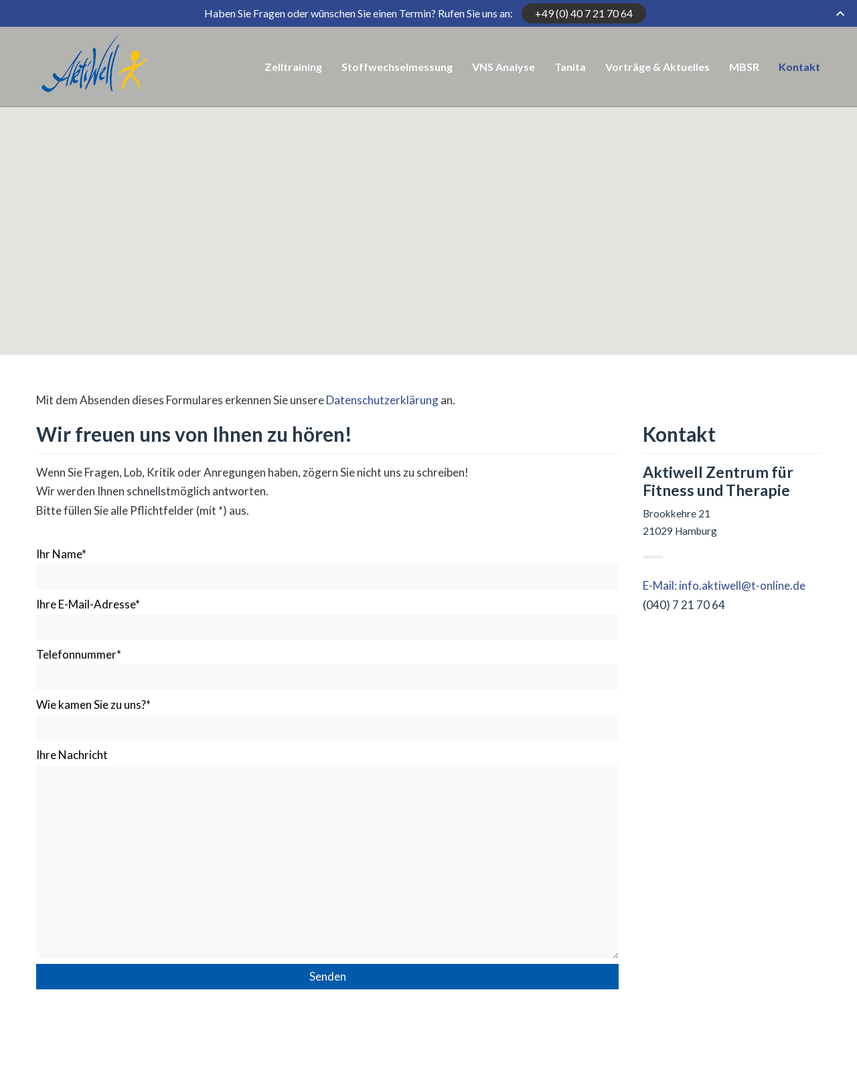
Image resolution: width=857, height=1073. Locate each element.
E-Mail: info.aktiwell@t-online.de (724, 585)
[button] (428, 178)
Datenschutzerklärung (383, 400)
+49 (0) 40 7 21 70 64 (584, 13)
